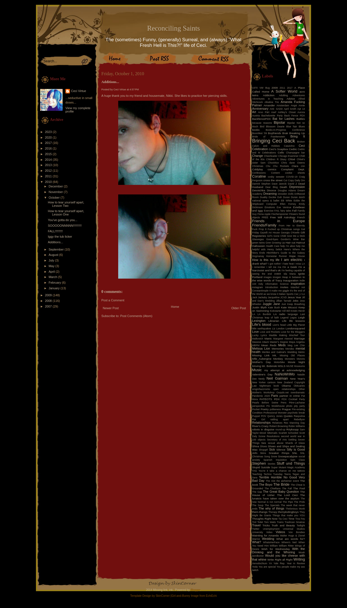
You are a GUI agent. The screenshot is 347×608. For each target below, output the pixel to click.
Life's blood (261, 324)
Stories (271, 463)
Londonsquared (295, 328)
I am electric (291, 260)
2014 (49, 159)
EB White (286, 200)
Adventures (299, 95)
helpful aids (259, 249)
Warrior (256, 539)
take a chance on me (283, 470)
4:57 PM (134, 89)
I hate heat (288, 263)
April (52, 271)
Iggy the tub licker (60, 236)
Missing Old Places (292, 355)
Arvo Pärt (264, 112)
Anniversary (260, 108)
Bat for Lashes (284, 118)
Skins (263, 453)
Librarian (273, 320)
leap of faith (272, 317)
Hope (292, 256)
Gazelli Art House (270, 232)
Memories (278, 348)
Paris (274, 395)
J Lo (302, 294)
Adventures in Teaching (267, 98)
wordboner (258, 555)
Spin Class (297, 459)
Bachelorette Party (272, 115)
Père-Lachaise (297, 402)
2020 (49, 137)
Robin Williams (297, 426)
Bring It (297, 136)
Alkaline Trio (271, 102)
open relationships (284, 389)
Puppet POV (259, 416)
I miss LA (300, 263)
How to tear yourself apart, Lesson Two (66, 204)
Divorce (271, 190)
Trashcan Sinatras (295, 522)
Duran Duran (290, 197)
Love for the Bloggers (293, 332)
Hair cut (290, 242)
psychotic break (296, 412)
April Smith (290, 108)
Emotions (270, 207)
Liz (273, 328)
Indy (261, 284)
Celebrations (269, 152)
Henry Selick (274, 249)
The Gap (257, 491)
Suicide (265, 467)
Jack (254, 297)
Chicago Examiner (288, 156)
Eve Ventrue (284, 207)
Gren (268, 242)
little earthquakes (261, 328)
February (55, 282)
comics (272, 169)
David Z (292, 183)
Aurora (301, 112)
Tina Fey (300, 518)
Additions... (55, 242)
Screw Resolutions (269, 436)
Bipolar (279, 122)
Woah (301, 552)
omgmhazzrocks (261, 389)
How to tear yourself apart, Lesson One (66, 212)
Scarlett (282, 433)
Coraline (259, 176)
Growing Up (278, 242)
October (54, 197)
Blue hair (291, 126)
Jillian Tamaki (283, 300)
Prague (286, 409)
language (293, 314)
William (274, 545)
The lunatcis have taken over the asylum (278, 497)
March (53, 277)
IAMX (277, 273)
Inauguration (290, 280)
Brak (285, 133)
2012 (49, 170)
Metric (301, 352)
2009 (49, 295)
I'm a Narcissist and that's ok (278, 268)
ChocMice (273, 162)
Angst (294, 105)
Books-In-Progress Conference (285, 130)
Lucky (255, 335)
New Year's (297, 378)
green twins (258, 242)
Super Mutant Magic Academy (288, 467)
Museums (299, 366)
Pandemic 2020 (261, 395)
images (267, 277)
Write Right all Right (280, 559)
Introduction (271, 287)
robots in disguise (263, 429)
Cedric (293, 149)
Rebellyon (299, 419)
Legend (284, 317)
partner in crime (290, 395)
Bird (262, 126)
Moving (256, 366)
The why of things (271, 508)
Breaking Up (297, 133)
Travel (256, 525)
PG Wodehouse (275, 406)
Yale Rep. (279, 563)
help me (300, 246)
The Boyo (266, 484)
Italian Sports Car (288, 294)
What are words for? (290, 538)
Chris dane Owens (293, 162)
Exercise (268, 210)
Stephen (259, 463)
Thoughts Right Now (264, 518)
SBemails (272, 433)
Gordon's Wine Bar (293, 239)
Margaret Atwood (283, 338)
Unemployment (271, 528)
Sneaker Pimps (279, 453)
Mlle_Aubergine (261, 358)
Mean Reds (268, 345)
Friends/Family (264, 225)
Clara (295, 166)
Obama (286, 385)
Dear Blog (271, 187)
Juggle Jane (271, 304)
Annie (302, 105)
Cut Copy (289, 180)
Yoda (255, 566)
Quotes (288, 415)
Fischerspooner (280, 214)
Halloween (258, 245)
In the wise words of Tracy (278, 279)
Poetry (265, 409)
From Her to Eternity (292, 225)
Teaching (257, 474)
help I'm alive (287, 246)
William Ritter (286, 545)
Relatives (277, 422)
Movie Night (296, 362)
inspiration (298, 283)
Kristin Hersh (298, 310)
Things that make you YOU (289, 515)
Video (269, 532)
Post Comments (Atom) (136, 316)
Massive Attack (260, 342)
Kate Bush (274, 307)
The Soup (257, 505)
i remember (258, 267)
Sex (263, 442)
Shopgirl (263, 449)
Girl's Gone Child (276, 236)
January (54, 288)
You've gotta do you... (62, 220)
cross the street (272, 180)
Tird (254, 522)
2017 (49, 142)
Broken (301, 141)
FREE (265, 217)
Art (254, 112)
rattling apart (279, 419)
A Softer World (284, 91)
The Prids (299, 502)
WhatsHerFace (271, 542)
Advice (291, 98)
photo (289, 406)
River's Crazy (260, 426)
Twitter (255, 528)
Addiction (269, 95)
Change (257, 155)
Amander (269, 105)
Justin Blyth (259, 307)
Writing (299, 559)
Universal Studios (294, 528)
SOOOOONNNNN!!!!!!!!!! (64, 225)
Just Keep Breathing (293, 304)
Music (257, 370)
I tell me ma (273, 267)
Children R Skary (276, 159)
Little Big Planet (296, 324)
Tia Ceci (282, 518)
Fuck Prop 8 (259, 229)
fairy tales (285, 210)
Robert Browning (278, 426)
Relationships (261, 422)
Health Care (273, 246)
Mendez (290, 348)
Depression (297, 187)
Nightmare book (269, 385)
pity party (299, 406)
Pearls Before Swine (265, 402)
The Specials (272, 505)
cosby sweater (276, 176)
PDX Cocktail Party (293, 399)
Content (275, 172)
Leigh (301, 317)
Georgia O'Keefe (290, 232)
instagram (257, 287)
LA (253, 314)
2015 (49, 154)
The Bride (281, 484)
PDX (277, 399)
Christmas (257, 166)
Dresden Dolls (286, 193)
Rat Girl (258, 419)
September (57, 249)
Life (284, 320)
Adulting (283, 95)
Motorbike (279, 362)
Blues (302, 126)
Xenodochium (259, 563)
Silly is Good (296, 449)
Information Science (277, 284)
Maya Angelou (297, 342)
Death (283, 187)
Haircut (300, 242)
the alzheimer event (288, 480)
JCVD (283, 297)
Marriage (299, 338)
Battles (300, 118)
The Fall (287, 488)
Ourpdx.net (283, 392)
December (56, 186)
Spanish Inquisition (275, 459)
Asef (273, 112)
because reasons (262, 122)
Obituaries (299, 385)
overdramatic (298, 392)
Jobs (295, 300)
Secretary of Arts (277, 439)
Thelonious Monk (295, 508)
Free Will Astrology (282, 217)
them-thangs (260, 511)
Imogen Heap (280, 277)
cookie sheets (295, 172)
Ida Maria (290, 273)
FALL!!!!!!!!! (55, 231)
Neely (261, 378)
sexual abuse (276, 443)
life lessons (297, 320)
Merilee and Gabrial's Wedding (279, 352)
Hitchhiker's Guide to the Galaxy (285, 252)
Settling (292, 439)
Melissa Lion (261, 348)
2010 (49, 181)
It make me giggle (279, 290)
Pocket (256, 409)
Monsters (290, 358)
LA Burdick (264, 314)
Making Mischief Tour (292, 335)
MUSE (289, 366)
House (301, 256)
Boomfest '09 (259, 133)
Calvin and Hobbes (266, 145)
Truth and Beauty (283, 525)
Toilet (260, 522)
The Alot (270, 480)
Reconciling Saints (173, 28)
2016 (49, 148)
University (257, 532)
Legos (293, 317)
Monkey (278, 358)
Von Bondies (297, 532)
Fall (294, 210)
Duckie (272, 197)
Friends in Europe (278, 221)
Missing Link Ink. (264, 355)
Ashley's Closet (287, 112)
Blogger (195, 589)
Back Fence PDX (294, 115)
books (255, 129)
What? (256, 542)
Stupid (256, 467)
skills (254, 453)
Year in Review (296, 563)
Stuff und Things (291, 463)
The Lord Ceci (287, 495)
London (280, 328)
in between (295, 277)
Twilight (301, 525)
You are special (267, 566)
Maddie (273, 335)
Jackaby (262, 297)
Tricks (266, 525)
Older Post (238, 308)
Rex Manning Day (294, 422)
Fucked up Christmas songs (284, 229)
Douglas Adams (287, 190)
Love (255, 331)
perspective (258, 406)
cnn (303, 166)
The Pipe (288, 502)
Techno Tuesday (273, 474)
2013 (49, 165)
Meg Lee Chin (296, 345)
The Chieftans (272, 488)
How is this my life (266, 259)
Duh (279, 197)
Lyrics (264, 335)
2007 (49, 306)
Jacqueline (274, 297)
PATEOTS (266, 399)
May (52, 266)
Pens (283, 402)
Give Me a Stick (296, 236)
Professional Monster (275, 412)
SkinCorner (163, 595)
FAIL (276, 210)
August (54, 254)
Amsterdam (283, 105)
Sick (272, 449)
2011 (49, 176)
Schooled (293, 433)
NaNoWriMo (285, 374)
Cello (281, 152)
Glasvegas (258, 239)
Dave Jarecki (279, 183)
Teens (287, 474)
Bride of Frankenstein (268, 136)
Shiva (255, 446)
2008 (49, 300)
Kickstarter (276, 310)
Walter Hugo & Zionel (292, 535)
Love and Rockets (270, 332)
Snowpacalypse (288, 456)
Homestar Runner (276, 256)
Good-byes (272, 239)
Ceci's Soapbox (278, 149)
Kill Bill (286, 310)
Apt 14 (301, 108)
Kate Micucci (289, 307)
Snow (274, 456)
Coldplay (257, 169)
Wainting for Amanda (265, 535)
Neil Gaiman (277, 378)
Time (291, 518)
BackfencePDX (261, 118)
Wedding (268, 538)
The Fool (299, 488)
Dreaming (270, 193)
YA (270, 563)
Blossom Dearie (275, 126)
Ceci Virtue (78, 91)
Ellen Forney (288, 204)
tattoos (301, 470)
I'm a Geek (289, 267)
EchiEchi (211, 595)
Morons (301, 358)
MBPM (255, 345)
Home (175, 306)
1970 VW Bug (261, 87)
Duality (264, 197)
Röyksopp (292, 429)
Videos (280, 532)
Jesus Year (294, 297)
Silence (280, 449)
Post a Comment (112, 300)
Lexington (259, 320)
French (301, 217)
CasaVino (289, 145)
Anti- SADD (276, 108)
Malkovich (257, 338)
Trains (280, 522)
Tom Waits (270, 522)
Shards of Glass (295, 443)
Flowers (293, 214)
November (56, 192)
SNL (294, 453)
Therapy (272, 512)
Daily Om (300, 180)
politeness (275, 409)
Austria (256, 115)
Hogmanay (258, 256)
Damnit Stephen (261, 183)
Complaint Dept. (293, 169)
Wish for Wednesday (275, 548)
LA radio (279, 314)
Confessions (259, 172)
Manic (268, 338)
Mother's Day (261, 362)
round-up (280, 429)
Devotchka (258, 190)
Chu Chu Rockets (277, 166)
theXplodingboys (288, 511)
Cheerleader (270, 156)
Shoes (263, 446)
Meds (282, 345)
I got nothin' (274, 263)
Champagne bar (295, 152)
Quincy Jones (275, 416)
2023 (49, 132)
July (52, 260)
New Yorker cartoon (264, 382)
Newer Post (111, 308)
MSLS (282, 366)
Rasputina (299, 416)
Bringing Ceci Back (273, 141)
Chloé (291, 159)
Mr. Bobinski (269, 366)
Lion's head (279, 324)
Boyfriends (274, 133)
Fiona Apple (264, 214)
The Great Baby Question (281, 491)
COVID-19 (292, 176)
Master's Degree (279, 342)
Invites (284, 287)
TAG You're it (260, 470)
